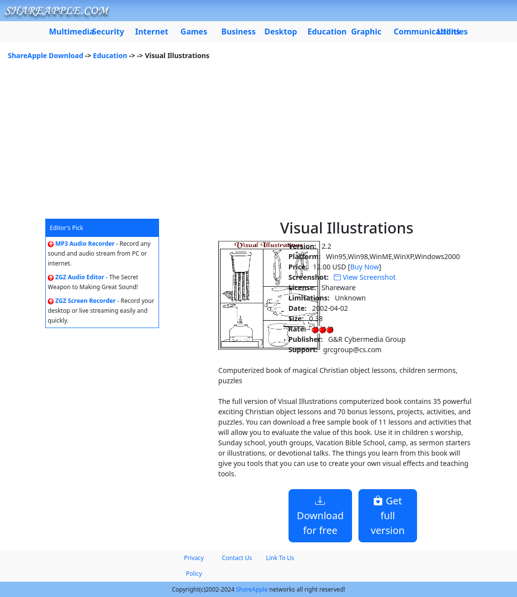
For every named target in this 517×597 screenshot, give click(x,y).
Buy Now (364, 266)
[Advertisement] (258, 145)
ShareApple (252, 589)
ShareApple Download (45, 55)
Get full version (388, 515)
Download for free (320, 515)
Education (110, 55)
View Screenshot (364, 277)
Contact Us (237, 558)
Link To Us (280, 558)
